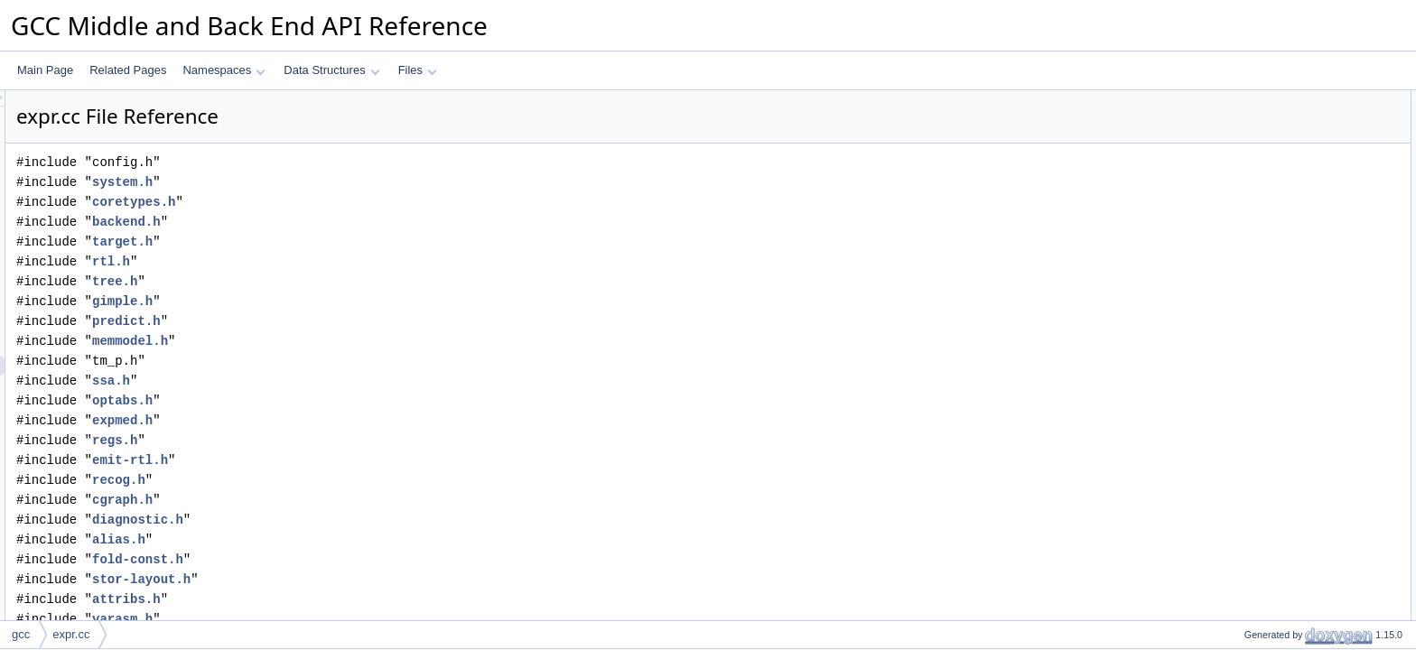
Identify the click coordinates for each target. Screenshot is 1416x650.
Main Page (45, 70)
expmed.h (348, 420)
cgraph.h (348, 499)
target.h (348, 241)
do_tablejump (1261, 577)
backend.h (352, 221)
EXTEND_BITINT (1271, 279)
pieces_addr (1258, 120)
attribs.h (352, 599)
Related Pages (127, 70)
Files (417, 70)
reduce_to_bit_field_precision (1299, 537)
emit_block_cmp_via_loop (1291, 418)
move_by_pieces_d (1275, 159)
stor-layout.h (367, 579)
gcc (21, 634)
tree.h (340, 281)
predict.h (352, 321)
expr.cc (70, 634)
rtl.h (337, 261)
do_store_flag (1262, 557)
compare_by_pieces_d (1283, 199)
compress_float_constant (1289, 438)
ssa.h (337, 380)
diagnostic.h (363, 519)
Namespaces (223, 70)
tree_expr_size (1264, 616)
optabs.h (348, 400)
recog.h (344, 479)
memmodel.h (356, 340)
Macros (1232, 219)
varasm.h (348, 618)
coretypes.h (359, 201)
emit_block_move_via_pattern (1301, 338)
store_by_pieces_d (1274, 179)
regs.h (340, 440)
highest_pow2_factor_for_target (1305, 497)
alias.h (344, 539)
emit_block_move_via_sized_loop (1310, 378)
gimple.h (348, 301)
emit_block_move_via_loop (1294, 358)
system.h (348, 181)
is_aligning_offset (1271, 517)
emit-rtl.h (356, 460)
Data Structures (331, 70)
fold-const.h (363, 559)
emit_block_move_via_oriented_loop (1317, 398)
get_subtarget (1262, 457)
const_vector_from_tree (1286, 596)
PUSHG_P (1255, 239)
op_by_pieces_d (1268, 140)
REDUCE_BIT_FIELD (1282, 259)
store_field (1254, 477)
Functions (1238, 298)
